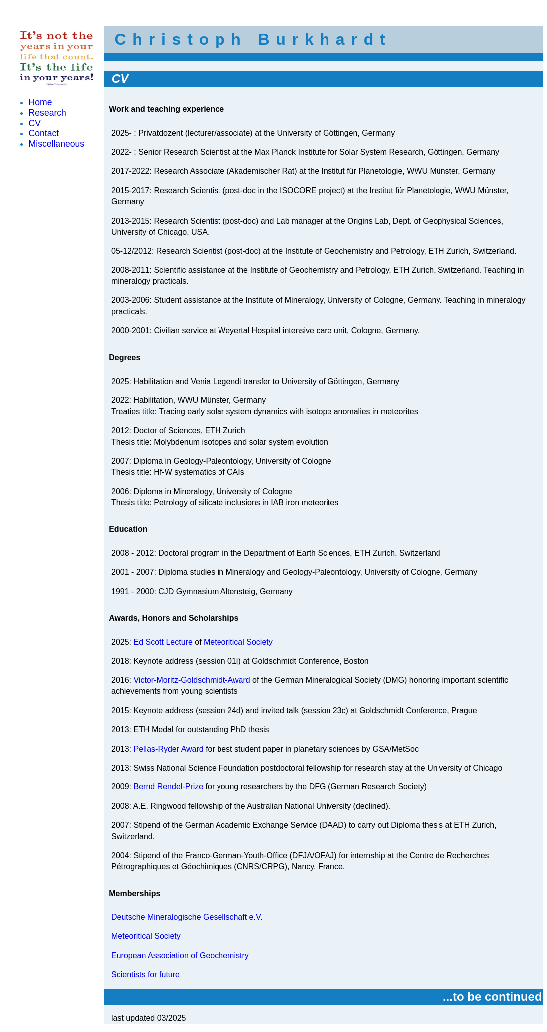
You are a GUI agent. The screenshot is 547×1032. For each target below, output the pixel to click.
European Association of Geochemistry (180, 955)
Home (40, 102)
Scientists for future (145, 974)
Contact (44, 133)
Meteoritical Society (238, 642)
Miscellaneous (56, 144)
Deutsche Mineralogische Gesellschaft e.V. (187, 917)
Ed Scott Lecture (162, 642)
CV (35, 123)
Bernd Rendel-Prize (168, 786)
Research (47, 113)
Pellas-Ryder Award (168, 749)
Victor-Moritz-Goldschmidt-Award (191, 680)
